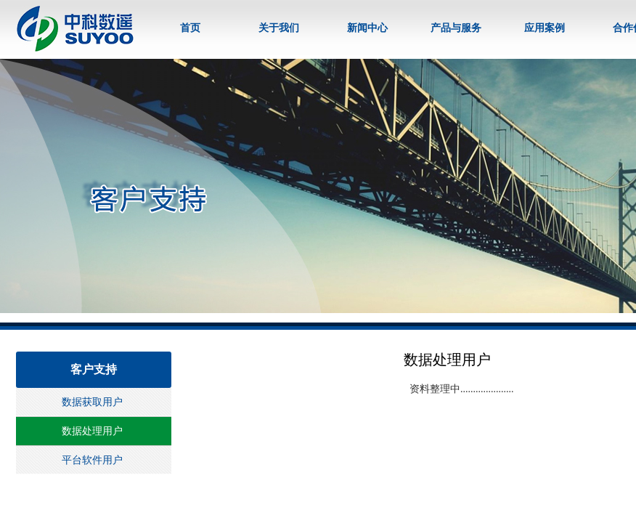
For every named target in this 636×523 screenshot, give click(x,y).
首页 (190, 28)
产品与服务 (456, 28)
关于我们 (278, 28)
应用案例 (544, 28)
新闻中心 (367, 28)
